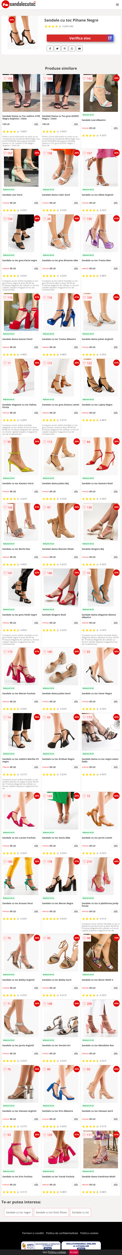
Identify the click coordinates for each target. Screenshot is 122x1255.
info (36, 123)
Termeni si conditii (33, 1233)
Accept (74, 1252)
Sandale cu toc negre (18, 1212)
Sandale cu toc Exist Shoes (51, 1212)
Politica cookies (89, 1233)
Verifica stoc (91, 38)
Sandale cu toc (80, 1212)
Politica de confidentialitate (62, 1233)
